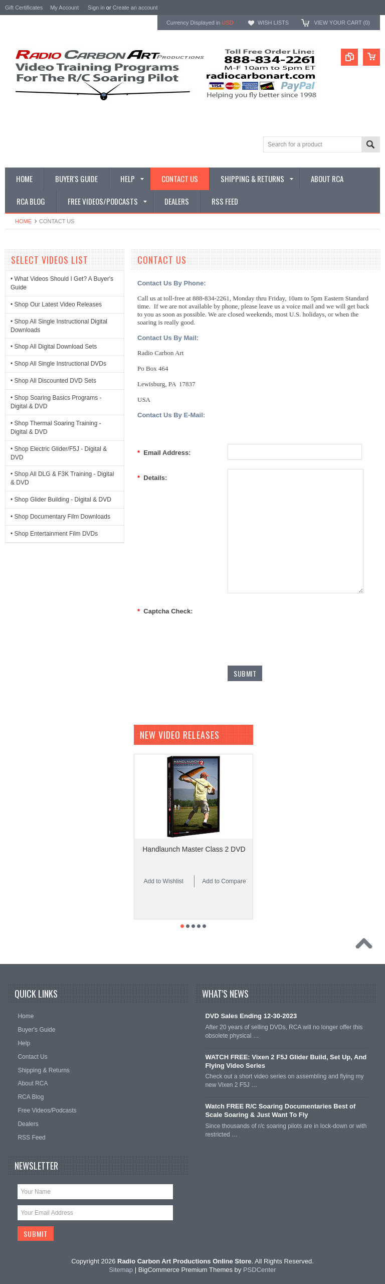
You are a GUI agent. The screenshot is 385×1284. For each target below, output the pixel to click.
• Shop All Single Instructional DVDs (58, 363)
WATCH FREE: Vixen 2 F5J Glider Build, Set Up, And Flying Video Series (285, 1061)
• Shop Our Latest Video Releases (56, 304)
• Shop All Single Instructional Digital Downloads (59, 326)
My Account (64, 8)
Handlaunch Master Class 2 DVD (193, 849)
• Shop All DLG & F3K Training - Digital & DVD (62, 478)
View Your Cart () (342, 23)
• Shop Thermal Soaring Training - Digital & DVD (56, 427)
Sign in (96, 8)
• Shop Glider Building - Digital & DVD (61, 499)
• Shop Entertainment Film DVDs (54, 533)
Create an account (135, 8)
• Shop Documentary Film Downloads (60, 516)
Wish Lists (273, 23)
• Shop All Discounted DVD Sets (53, 380)
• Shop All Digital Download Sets (54, 346)
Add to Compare (224, 881)
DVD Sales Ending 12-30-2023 (251, 1016)
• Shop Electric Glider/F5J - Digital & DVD (59, 453)
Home (23, 221)
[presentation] (304, 621)
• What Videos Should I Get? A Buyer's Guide (62, 283)
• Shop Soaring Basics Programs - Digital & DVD (56, 402)
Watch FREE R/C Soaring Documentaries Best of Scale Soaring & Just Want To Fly (280, 1110)
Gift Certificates (24, 8)
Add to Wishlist (163, 881)
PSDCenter (259, 1269)
